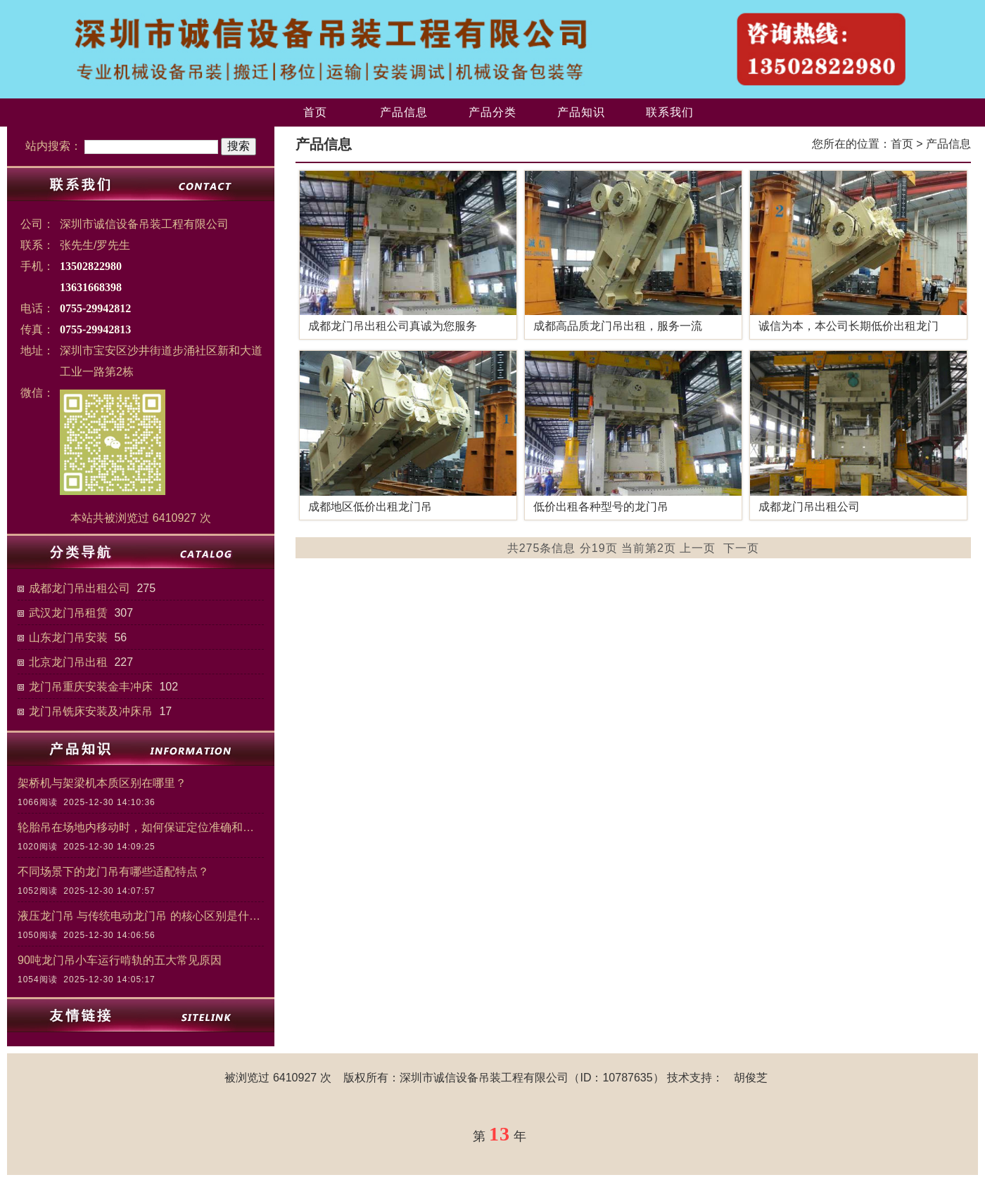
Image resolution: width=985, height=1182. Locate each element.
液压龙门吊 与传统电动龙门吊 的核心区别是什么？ (141, 916)
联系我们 (670, 112)
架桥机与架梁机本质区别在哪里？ (102, 783)
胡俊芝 (751, 1078)
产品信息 (404, 112)
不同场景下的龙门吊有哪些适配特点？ (113, 872)
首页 (315, 112)
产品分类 (492, 112)
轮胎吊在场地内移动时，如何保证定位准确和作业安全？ (141, 827)
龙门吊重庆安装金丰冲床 (91, 687)
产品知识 (581, 112)
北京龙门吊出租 (68, 662)
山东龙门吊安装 (68, 637)
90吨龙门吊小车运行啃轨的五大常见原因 (120, 960)
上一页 (698, 548)
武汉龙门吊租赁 (68, 613)
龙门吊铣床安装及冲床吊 (91, 711)
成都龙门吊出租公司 (79, 588)
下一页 (741, 548)
